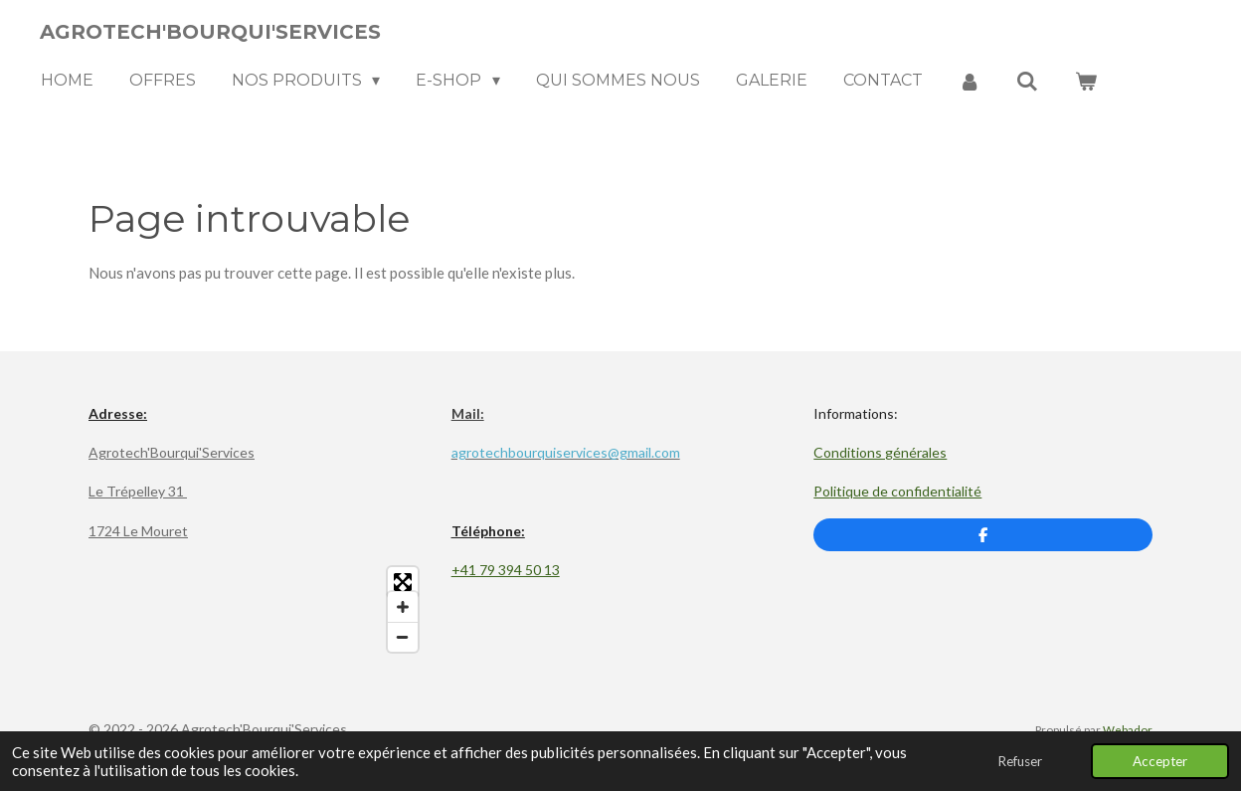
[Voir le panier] (1086, 81)
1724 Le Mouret (138, 530)
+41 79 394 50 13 (505, 569)
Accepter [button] (1160, 761)
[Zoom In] (403, 607)
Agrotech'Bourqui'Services (172, 452)
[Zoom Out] (403, 637)
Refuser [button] (1019, 761)
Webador (1127, 729)
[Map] (258, 609)
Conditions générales (880, 452)
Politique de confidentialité (897, 491)
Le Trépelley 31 (138, 491)
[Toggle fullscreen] (403, 582)
